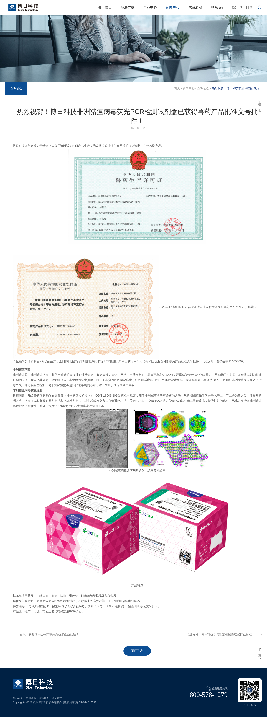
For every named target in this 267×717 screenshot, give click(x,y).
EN (240, 7)
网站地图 (44, 698)
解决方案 (127, 7)
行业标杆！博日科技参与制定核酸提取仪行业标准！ (221, 634)
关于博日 (105, 7)
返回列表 (137, 650)
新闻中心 (172, 7)
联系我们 (218, 7)
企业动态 (16, 88)
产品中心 (150, 7)
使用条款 (31, 698)
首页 (177, 88)
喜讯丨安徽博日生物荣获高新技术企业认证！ (49, 634)
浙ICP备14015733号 (87, 702)
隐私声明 (18, 698)
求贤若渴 (195, 7)
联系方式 (57, 698)
